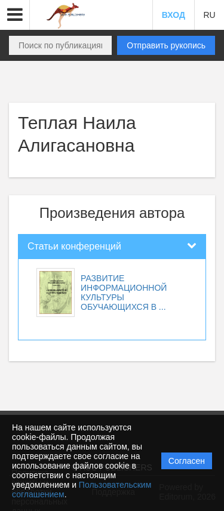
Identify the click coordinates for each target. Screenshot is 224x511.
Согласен (186, 461)
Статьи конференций (74, 246)
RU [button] (209, 15)
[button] (15, 15)
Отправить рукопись (166, 45)
